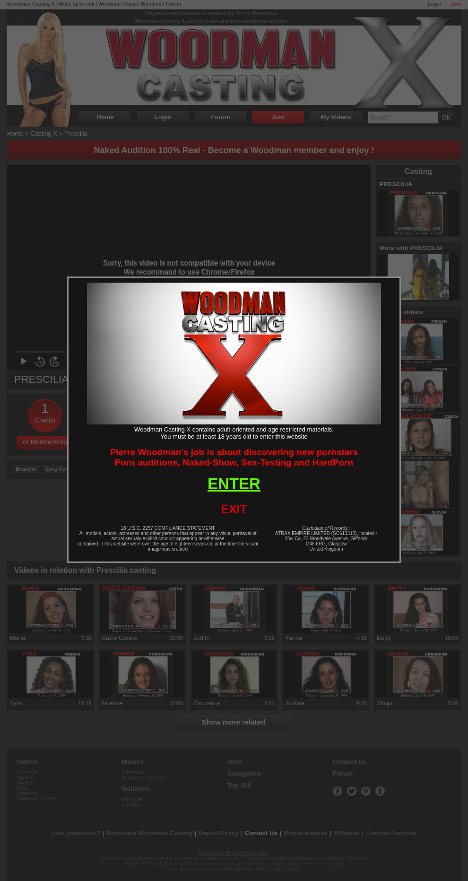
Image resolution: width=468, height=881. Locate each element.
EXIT (234, 509)
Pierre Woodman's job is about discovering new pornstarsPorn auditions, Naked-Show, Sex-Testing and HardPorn (234, 457)
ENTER (234, 483)
